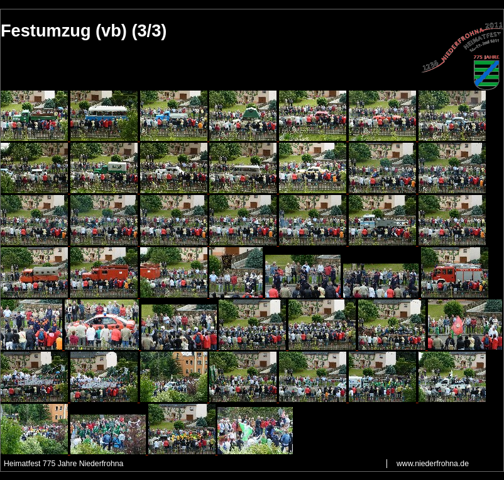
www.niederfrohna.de (433, 463)
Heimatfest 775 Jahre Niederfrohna (63, 463)
